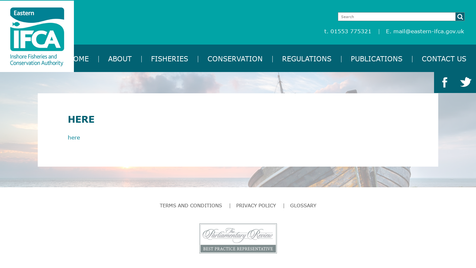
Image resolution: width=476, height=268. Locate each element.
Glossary (303, 205)
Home (78, 59)
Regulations (306, 59)
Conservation (235, 59)
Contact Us (444, 59)
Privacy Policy (256, 205)
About (120, 59)
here (74, 137)
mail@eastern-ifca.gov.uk (428, 31)
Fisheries (169, 59)
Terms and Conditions (191, 205)
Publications (376, 59)
